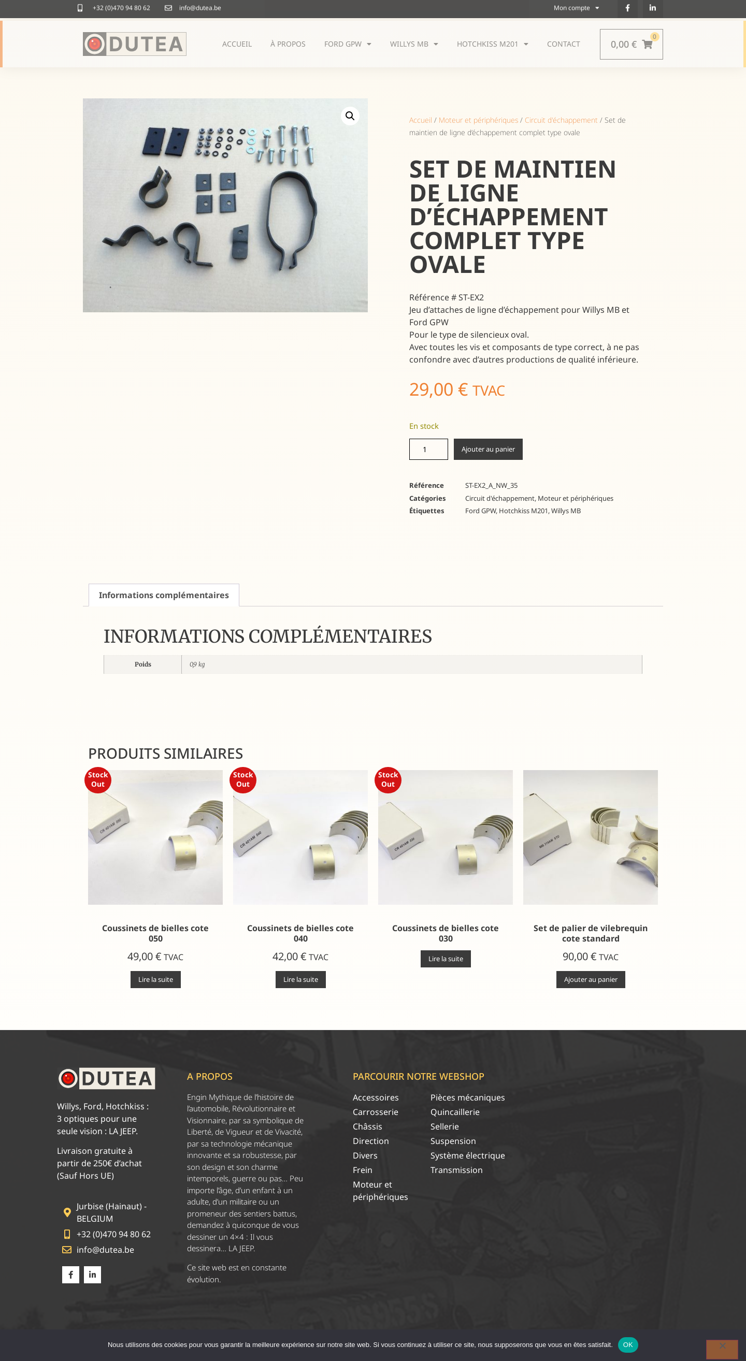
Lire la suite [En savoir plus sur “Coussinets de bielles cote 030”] (445, 958)
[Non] (722, 1349)
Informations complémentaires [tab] (164, 595)
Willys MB (566, 510)
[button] (350, 116)
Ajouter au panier (488, 449)
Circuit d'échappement (561, 120)
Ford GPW (480, 510)
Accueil (420, 120)
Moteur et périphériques (478, 120)
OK (628, 1345)
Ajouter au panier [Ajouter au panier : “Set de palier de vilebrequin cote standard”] (591, 979)
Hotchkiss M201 (523, 510)
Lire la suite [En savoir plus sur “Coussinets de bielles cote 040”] (300, 979)
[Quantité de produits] (428, 449)
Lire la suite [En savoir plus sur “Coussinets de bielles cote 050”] (155, 979)
